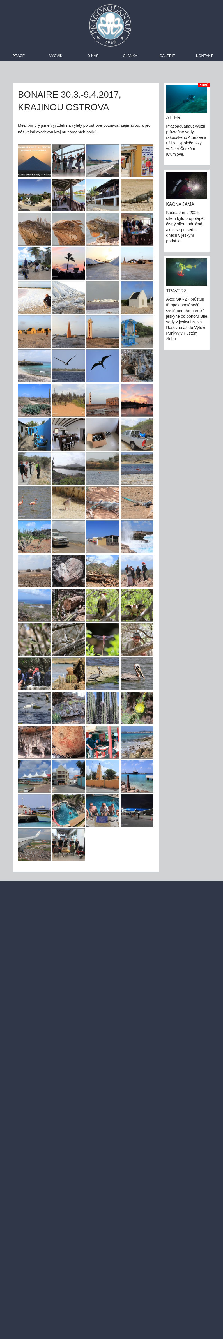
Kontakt (204, 56)
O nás (92, 56)
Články (130, 56)
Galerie (167, 56)
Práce (18, 56)
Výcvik (55, 56)
